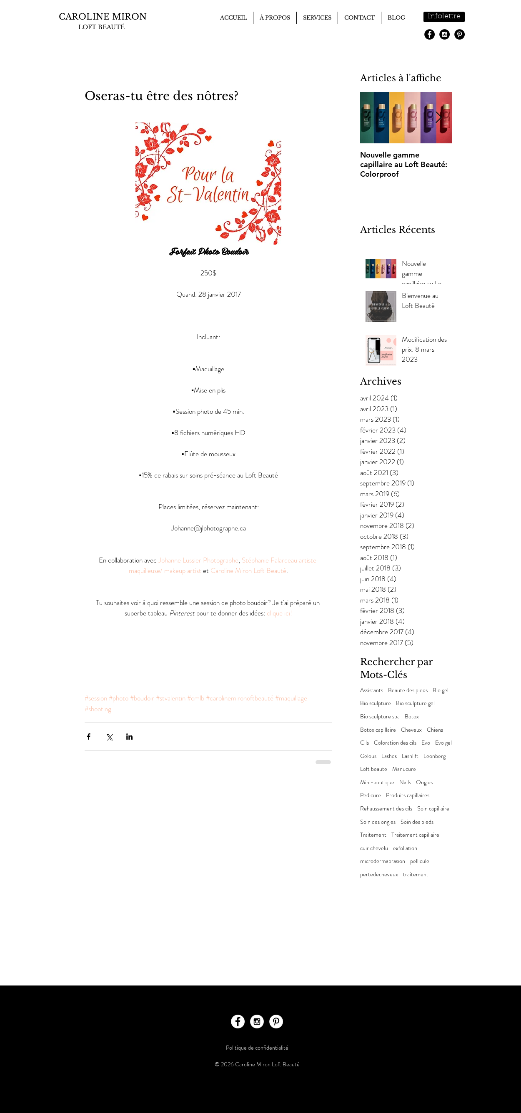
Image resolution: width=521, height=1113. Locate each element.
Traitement (373, 835)
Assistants (371, 690)
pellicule (419, 861)
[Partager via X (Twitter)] (109, 736)
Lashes (389, 756)
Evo (425, 743)
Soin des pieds (417, 822)
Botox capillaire (378, 730)
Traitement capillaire (415, 835)
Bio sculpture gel (415, 703)
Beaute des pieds (408, 690)
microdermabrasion (382, 861)
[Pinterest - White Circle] (276, 1021)
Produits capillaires (407, 795)
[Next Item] (438, 117)
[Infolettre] (444, 17)
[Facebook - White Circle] (238, 1021)
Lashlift (410, 756)
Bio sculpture (375, 703)
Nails (405, 782)
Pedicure (370, 795)
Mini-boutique (377, 782)
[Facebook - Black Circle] (429, 34)
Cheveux (411, 730)
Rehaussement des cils (386, 809)
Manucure (404, 769)
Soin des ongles (378, 822)
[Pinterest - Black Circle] (459, 34)
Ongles (424, 782)
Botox (412, 716)
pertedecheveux (379, 874)
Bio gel (440, 690)
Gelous (368, 756)
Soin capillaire (433, 809)
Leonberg (434, 756)
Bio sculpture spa (380, 716)
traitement (415, 874)
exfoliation (405, 848)
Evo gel (443, 743)
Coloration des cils (395, 743)
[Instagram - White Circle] (257, 1021)
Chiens (435, 730)
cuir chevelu (374, 848)
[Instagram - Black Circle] (444, 34)
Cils (364, 743)
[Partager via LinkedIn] (129, 736)
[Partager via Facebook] (89, 736)
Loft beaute (373, 769)
